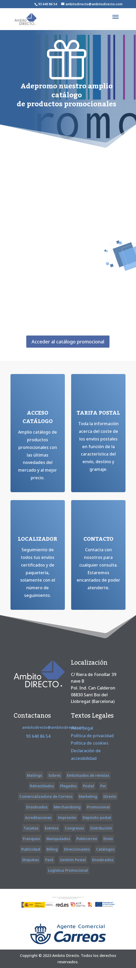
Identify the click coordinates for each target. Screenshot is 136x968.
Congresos (74, 828)
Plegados (68, 785)
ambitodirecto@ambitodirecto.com (53, 727)
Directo (109, 796)
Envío (108, 838)
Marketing (88, 796)
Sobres (54, 775)
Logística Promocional (68, 870)
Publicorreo (86, 838)
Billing (52, 849)
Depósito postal (97, 817)
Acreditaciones (38, 817)
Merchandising (67, 806)
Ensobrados (37, 806)
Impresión (67, 817)
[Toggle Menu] (115, 17)
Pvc (103, 785)
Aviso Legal (82, 728)
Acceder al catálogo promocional (68, 341)
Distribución (101, 828)
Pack (49, 859)
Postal (88, 785)
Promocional (98, 806)
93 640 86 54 (47, 4)
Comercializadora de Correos (45, 796)
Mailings (34, 775)
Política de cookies (89, 743)
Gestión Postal (73, 859)
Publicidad (30, 849)
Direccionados (77, 849)
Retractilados (42, 785)
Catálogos (105, 849)
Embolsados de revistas (88, 775)
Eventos (52, 828)
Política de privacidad (92, 736)
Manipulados (58, 838)
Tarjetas (31, 828)
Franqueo (31, 838)
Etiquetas (30, 859)
